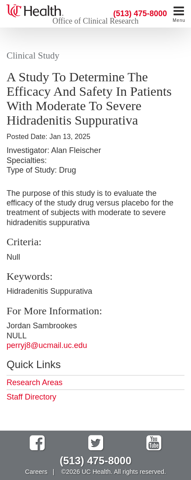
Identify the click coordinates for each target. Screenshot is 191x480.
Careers (36, 471)
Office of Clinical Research (95, 21)
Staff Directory (31, 397)
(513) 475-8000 (140, 13)
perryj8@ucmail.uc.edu (47, 345)
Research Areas (35, 382)
